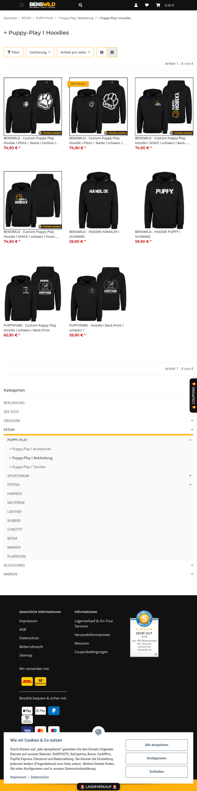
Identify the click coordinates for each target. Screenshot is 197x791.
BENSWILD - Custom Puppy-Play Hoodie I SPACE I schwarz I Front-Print (30, 234)
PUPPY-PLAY (17, 439)
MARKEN (10, 574)
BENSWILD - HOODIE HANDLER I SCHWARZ (94, 233)
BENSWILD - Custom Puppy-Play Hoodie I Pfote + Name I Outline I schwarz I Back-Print (30, 140)
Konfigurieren (155, 758)
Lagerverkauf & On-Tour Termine (94, 623)
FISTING (13, 484)
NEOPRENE (16, 502)
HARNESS (14, 493)
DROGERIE (12, 420)
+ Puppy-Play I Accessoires (30, 448)
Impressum (19, 777)
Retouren (82, 643)
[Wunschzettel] (146, 5)
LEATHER (14, 511)
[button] (101, 5)
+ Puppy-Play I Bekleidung (30, 457)
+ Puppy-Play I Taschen (27, 466)
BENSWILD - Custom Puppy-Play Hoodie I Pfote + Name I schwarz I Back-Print (95, 140)
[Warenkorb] (165, 5)
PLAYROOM (16, 556)
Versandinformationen (92, 634)
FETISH (9, 429)
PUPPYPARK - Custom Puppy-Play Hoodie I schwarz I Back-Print (30, 327)
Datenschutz (41, 777)
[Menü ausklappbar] (21, 3)
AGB (22, 629)
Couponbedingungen (91, 651)
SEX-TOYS (11, 411)
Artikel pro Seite (73, 52)
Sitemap (25, 655)
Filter (13, 52)
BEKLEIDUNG (14, 402)
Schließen (155, 771)
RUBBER (13, 520)
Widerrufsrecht (31, 646)
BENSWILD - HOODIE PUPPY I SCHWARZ (157, 233)
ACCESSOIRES (14, 565)
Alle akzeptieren (155, 745)
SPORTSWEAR (18, 475)
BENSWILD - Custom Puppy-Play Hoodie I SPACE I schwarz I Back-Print (160, 140)
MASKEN (14, 547)
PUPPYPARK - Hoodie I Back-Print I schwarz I (96, 327)
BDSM (12, 538)
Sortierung (38, 52)
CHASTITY (14, 529)
